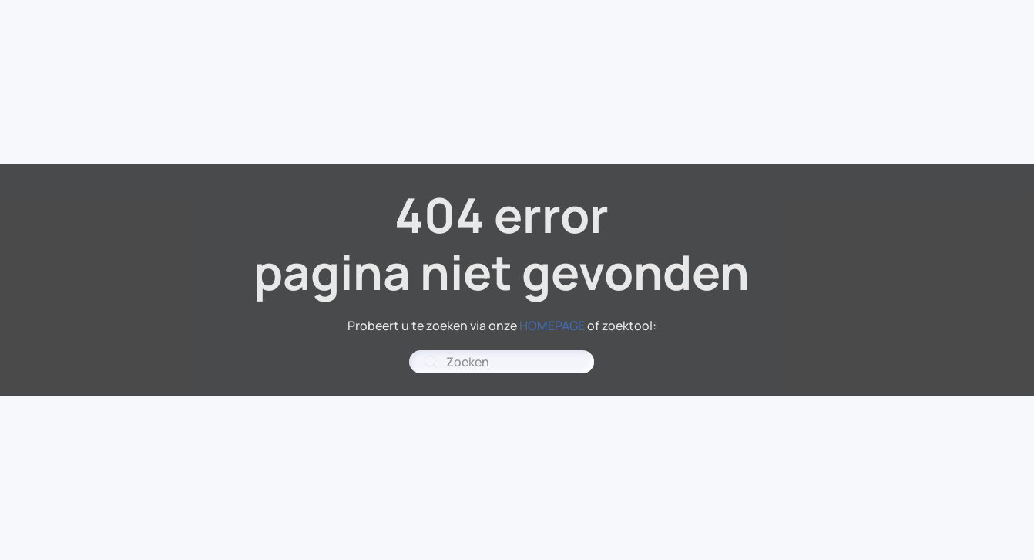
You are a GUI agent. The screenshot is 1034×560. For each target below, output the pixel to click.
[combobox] (501, 361)
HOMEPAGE (552, 325)
